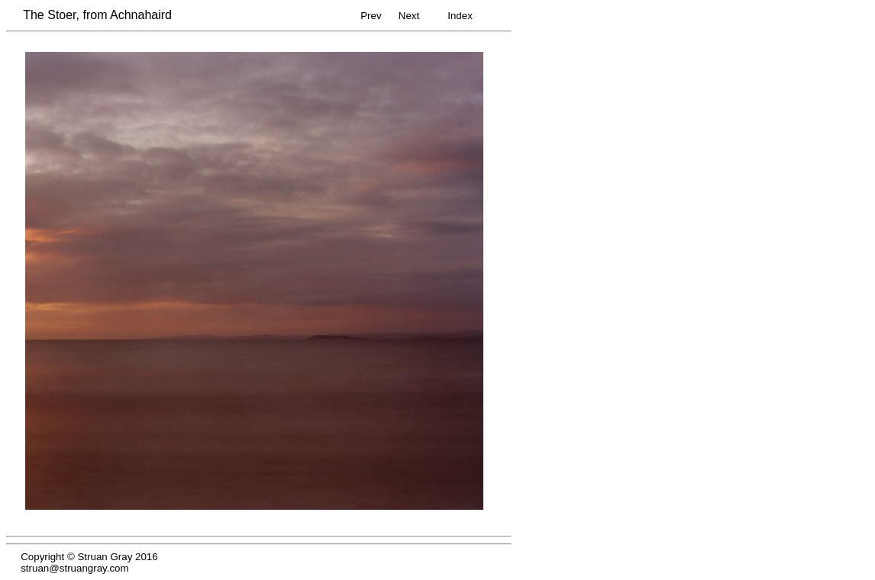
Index (460, 15)
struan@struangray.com (74, 568)
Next (409, 15)
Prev (370, 15)
